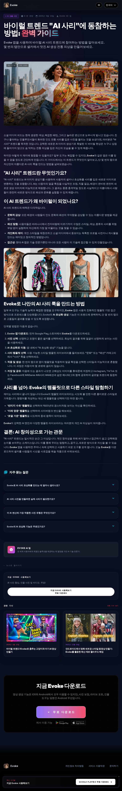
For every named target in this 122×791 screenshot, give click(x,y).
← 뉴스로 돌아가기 (13, 566)
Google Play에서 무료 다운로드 (95, 781)
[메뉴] (99, 5)
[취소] (119, 776)
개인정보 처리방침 (74, 766)
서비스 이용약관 (97, 766)
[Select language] (111, 5)
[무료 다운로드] (61, 712)
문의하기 (114, 766)
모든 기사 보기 (112, 606)
